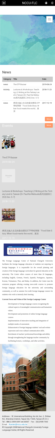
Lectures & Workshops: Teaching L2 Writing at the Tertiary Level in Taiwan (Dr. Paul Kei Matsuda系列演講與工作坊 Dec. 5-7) (27, 194)
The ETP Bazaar (19, 84)
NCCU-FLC (29, 3)
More (49, 119)
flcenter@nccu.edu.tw (18, 424)
